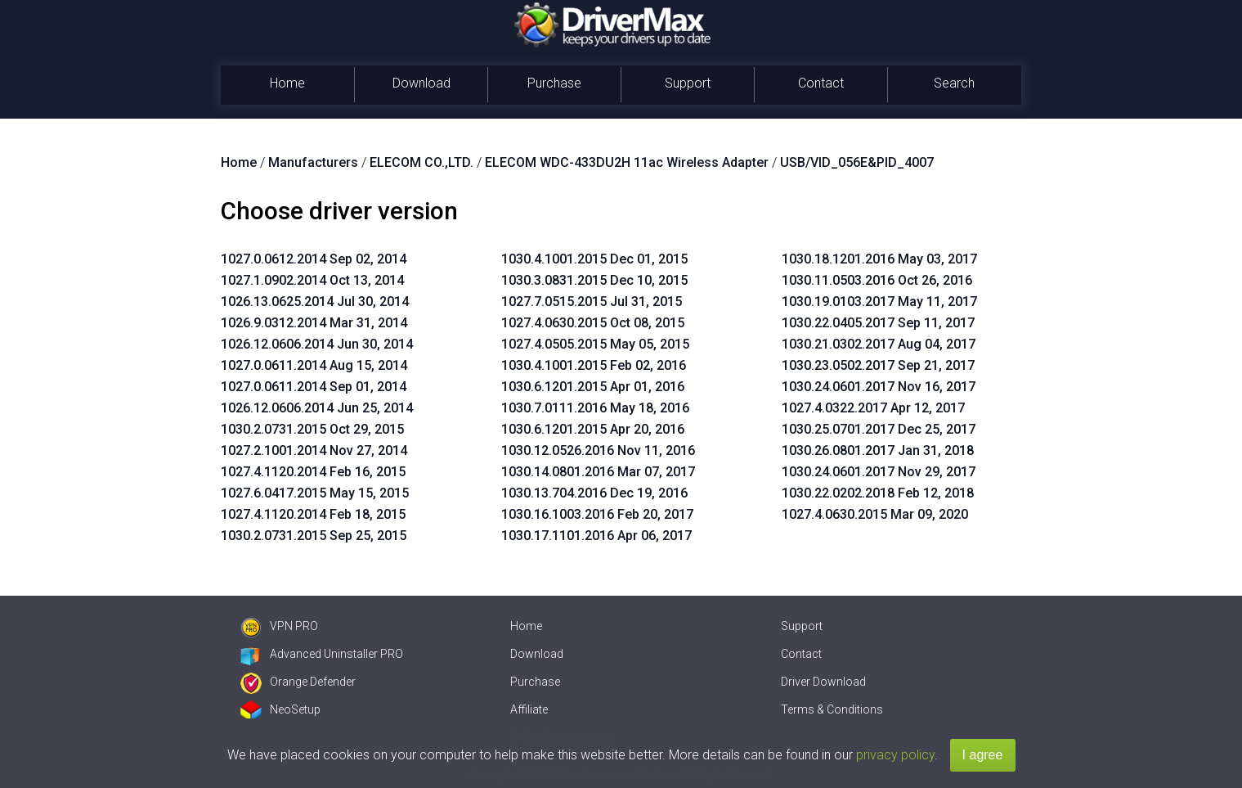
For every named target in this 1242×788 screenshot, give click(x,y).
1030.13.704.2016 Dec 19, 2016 (594, 493)
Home (287, 83)
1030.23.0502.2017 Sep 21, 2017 (878, 365)
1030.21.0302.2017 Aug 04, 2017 (878, 344)
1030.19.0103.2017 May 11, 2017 (879, 301)
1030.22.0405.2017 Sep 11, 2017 (878, 323)
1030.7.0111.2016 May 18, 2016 (595, 408)
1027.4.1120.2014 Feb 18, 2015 (313, 514)
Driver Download (823, 681)
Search (954, 83)
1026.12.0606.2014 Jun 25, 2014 (317, 408)
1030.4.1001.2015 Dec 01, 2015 (594, 259)
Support (688, 83)
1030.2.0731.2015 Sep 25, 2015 (313, 535)
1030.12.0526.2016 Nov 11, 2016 (598, 450)
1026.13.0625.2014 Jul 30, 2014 (315, 301)
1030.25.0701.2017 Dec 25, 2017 (878, 429)
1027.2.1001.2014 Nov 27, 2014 (314, 450)
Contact (821, 83)
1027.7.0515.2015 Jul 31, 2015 (591, 301)
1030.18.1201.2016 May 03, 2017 (879, 259)
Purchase (554, 83)
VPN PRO (279, 626)
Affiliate (529, 709)
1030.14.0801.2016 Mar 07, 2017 (598, 472)
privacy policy (895, 755)
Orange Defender (298, 681)
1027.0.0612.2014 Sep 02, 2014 (313, 259)
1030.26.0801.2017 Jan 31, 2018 (878, 450)
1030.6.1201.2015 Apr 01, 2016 (592, 386)
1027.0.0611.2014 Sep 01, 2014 (313, 386)
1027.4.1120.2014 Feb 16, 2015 (313, 472)
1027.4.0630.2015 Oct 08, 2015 (592, 323)
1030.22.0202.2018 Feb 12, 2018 (878, 493)
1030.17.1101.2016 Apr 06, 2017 (596, 535)
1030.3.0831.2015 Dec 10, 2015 (594, 280)
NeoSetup (280, 709)
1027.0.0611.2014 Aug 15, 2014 (314, 365)
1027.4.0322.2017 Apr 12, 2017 (873, 408)
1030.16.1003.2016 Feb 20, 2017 (597, 514)
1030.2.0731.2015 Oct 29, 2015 (312, 429)
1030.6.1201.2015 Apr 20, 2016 (592, 429)
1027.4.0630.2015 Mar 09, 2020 (875, 514)
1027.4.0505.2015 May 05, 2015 (595, 344)
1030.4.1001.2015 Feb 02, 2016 (593, 365)
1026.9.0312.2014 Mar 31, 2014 (314, 323)
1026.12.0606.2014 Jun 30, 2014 (317, 344)
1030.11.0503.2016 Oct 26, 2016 (877, 280)
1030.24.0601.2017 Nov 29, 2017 (878, 472)
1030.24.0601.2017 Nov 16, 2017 (878, 386)
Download (421, 83)
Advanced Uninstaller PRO (321, 654)
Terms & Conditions (832, 709)
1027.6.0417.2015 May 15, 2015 (315, 493)
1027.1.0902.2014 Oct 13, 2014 (312, 280)
